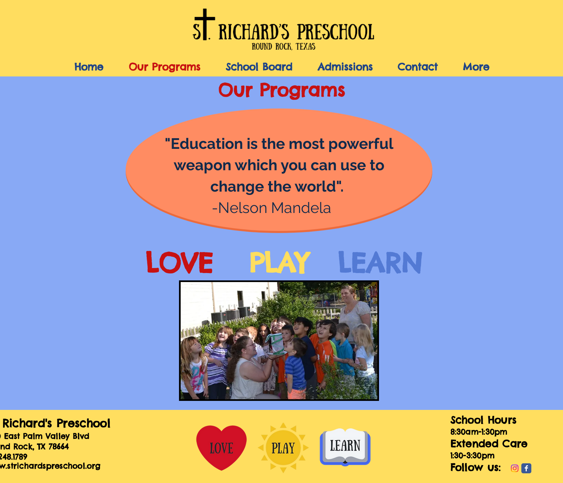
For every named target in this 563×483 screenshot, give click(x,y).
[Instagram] (515, 468)
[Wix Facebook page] (526, 468)
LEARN (380, 263)
